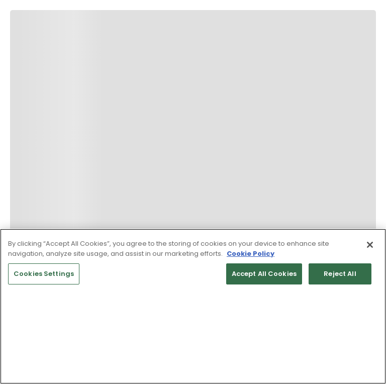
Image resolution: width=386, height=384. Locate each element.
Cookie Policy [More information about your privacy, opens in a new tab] (250, 253)
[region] (193, 306)
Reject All (340, 273)
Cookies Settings (44, 273)
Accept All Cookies (264, 273)
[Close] (370, 245)
